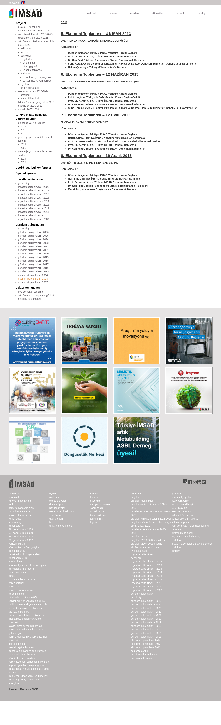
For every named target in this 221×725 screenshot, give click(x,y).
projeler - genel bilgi (29, 27)
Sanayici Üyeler (57, 500)
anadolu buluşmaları (29, 298)
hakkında (91, 13)
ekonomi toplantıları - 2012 (33, 282)
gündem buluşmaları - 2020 (33, 253)
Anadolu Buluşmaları (142, 658)
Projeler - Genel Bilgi (142, 500)
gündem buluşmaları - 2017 (33, 264)
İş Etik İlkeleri (16, 561)
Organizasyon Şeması (20, 511)
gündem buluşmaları (30, 224)
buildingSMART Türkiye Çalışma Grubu (28, 604)
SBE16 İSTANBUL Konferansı (145, 547)
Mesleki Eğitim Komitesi (21, 647)
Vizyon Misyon (16, 522)
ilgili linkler (26, 84)
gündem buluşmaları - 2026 (33, 232)
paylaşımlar (27, 73)
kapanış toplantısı (33, 69)
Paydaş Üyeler (57, 507)
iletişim (203, 13)
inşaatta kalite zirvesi (30, 179)
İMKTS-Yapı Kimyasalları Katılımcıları (28, 676)
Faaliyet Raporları (181, 500)
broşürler (25, 95)
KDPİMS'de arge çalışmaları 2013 (36, 102)
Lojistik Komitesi (17, 643)
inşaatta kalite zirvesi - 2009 (33, 219)
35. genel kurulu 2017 (21, 540)
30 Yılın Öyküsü (180, 507)
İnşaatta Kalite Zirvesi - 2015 (146, 568)
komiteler (14, 586)
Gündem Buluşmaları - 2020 (146, 618)
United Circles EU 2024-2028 (33, 30)
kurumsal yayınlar (181, 497)
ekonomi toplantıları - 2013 (33, 278)
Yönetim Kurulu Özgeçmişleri (24, 547)
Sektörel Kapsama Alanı (21, 507)
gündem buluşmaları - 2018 (33, 260)
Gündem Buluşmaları (142, 593)
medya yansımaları (100, 504)
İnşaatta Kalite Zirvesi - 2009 (146, 590)
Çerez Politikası (17, 583)
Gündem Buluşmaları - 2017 (146, 629)
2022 (23, 162)
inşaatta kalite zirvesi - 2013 (33, 204)
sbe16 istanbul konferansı (33, 167)
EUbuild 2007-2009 (28, 109)
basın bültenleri (98, 515)
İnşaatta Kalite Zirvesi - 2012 (146, 579)
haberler (94, 497)
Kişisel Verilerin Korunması (23, 579)
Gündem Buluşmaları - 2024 (146, 604)
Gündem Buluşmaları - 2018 (146, 625)
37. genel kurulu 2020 (21, 532)
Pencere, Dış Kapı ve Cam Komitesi (28, 651)
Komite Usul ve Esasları (21, 590)
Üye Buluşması (139, 550)
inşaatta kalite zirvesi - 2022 (33, 186)
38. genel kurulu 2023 (21, 529)
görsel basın (97, 511)
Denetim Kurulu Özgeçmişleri (24, 554)
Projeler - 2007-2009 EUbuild (146, 543)
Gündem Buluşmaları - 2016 (146, 633)
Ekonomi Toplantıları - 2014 (146, 640)
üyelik (113, 13)
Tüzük (12, 575)
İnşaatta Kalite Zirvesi (142, 554)
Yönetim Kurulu (17, 543)
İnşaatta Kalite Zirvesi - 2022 (146, 561)
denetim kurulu (17, 550)
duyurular (95, 500)
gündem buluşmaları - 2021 (33, 250)
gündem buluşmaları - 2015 (33, 271)
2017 (23, 126)
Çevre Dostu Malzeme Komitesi (25, 608)
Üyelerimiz (55, 497)
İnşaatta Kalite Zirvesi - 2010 (146, 586)
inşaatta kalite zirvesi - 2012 (33, 208)
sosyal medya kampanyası (37, 80)
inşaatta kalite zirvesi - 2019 (33, 190)
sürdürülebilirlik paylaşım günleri (36, 295)
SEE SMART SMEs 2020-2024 (33, 91)
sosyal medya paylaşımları (37, 77)
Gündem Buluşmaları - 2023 (146, 608)
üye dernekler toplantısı (31, 291)
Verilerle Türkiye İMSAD (21, 515)
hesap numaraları (18, 572)
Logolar (94, 522)
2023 (23, 147)
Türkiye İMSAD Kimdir (20, 500)
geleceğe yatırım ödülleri (32, 122)
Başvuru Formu (57, 522)
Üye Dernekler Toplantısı (144, 654)
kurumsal (14, 497)
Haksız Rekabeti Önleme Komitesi (26, 615)
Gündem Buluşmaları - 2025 (146, 600)
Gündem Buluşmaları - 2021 (146, 615)
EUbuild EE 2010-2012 (30, 105)
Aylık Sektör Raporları (183, 515)
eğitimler (27, 59)
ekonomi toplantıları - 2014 (33, 275)
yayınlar (182, 13)
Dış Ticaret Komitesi (19, 611)
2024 (23, 158)
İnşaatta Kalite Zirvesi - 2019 (146, 565)
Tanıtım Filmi (96, 518)
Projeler (135, 497)
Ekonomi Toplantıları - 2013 (146, 643)
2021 (23, 144)
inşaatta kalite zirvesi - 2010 (33, 215)
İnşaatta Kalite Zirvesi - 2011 (146, 583)
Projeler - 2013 (139, 536)
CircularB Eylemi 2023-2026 (33, 37)
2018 (23, 130)
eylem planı (29, 62)
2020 (23, 133)
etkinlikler (158, 13)
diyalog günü (30, 66)
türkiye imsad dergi (182, 532)
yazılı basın (96, 507)
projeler (21, 23)
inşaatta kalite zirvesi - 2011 (33, 211)
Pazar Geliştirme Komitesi (22, 654)
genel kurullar (16, 525)
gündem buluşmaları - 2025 (33, 235)
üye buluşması (26, 173)
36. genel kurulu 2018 (21, 536)
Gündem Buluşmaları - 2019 (146, 622)
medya (134, 13)
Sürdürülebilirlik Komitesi (22, 658)
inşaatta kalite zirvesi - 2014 (33, 201)
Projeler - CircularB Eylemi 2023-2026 (151, 518)
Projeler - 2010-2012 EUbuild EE (148, 540)
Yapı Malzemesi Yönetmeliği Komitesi (29, 661)
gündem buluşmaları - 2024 (33, 239)
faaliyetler (26, 55)
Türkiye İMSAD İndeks (61, 525)
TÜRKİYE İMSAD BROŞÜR (183, 504)
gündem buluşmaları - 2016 (33, 267)
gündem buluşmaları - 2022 (33, 246)
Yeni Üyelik (55, 515)
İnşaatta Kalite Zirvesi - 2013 (146, 575)
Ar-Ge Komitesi (16, 593)
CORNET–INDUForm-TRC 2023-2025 (35, 34)
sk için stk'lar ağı (30, 87)
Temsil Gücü (15, 518)
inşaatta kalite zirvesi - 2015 (33, 197)
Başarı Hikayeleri (30, 98)
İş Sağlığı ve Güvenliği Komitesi (26, 625)
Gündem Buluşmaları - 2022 (146, 611)
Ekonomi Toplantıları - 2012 (146, 647)
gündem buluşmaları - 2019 (33, 257)
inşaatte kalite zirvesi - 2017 (33, 194)
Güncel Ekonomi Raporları (185, 518)
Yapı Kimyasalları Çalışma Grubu (26, 665)
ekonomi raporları (181, 511)
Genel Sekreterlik (18, 558)
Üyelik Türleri (56, 518)
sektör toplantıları (28, 287)
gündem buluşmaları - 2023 (33, 242)
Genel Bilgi (136, 558)
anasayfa (14, 2)
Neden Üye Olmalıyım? (61, 511)
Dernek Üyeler (57, 504)
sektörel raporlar (181, 522)
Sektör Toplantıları (140, 651)
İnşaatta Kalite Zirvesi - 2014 (146, 572)
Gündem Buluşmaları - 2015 (146, 636)
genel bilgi (23, 183)
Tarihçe (12, 504)
